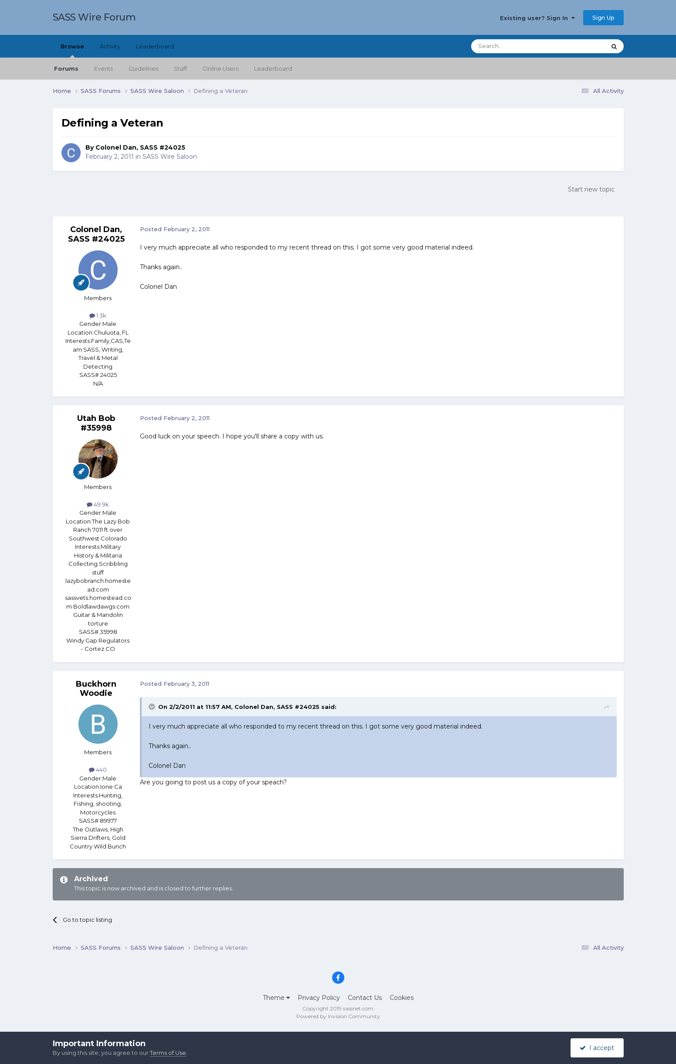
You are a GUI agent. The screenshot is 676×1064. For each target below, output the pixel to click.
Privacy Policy (319, 998)
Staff (180, 68)
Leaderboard (273, 68)
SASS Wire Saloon (170, 157)
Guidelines (143, 68)
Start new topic (591, 189)
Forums (66, 68)
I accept (597, 1048)
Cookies (402, 998)
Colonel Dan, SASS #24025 (140, 147)
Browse (72, 50)
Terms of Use (168, 1052)
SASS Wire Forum (94, 17)
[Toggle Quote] (152, 706)
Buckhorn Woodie (96, 688)
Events (103, 68)
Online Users (220, 68)
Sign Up (603, 17)
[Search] (517, 46)
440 (98, 769)
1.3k (97, 315)
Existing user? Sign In (537, 17)
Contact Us (365, 998)
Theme (276, 998)
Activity (110, 46)
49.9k (98, 504)
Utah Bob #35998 (96, 423)
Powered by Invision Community (338, 1016)
